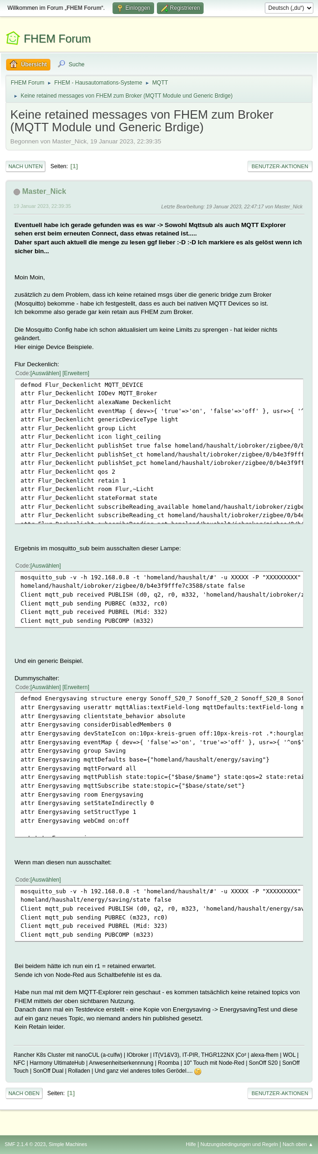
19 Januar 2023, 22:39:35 (42, 206)
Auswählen (45, 373)
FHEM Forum (57, 38)
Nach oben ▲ (298, 1144)
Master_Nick (44, 191)
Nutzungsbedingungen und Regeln (239, 1144)
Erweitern (76, 373)
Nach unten (25, 166)
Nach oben (24, 1093)
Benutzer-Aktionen (280, 166)
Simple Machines (68, 1144)
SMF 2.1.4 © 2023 (25, 1144)
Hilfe (191, 1144)
